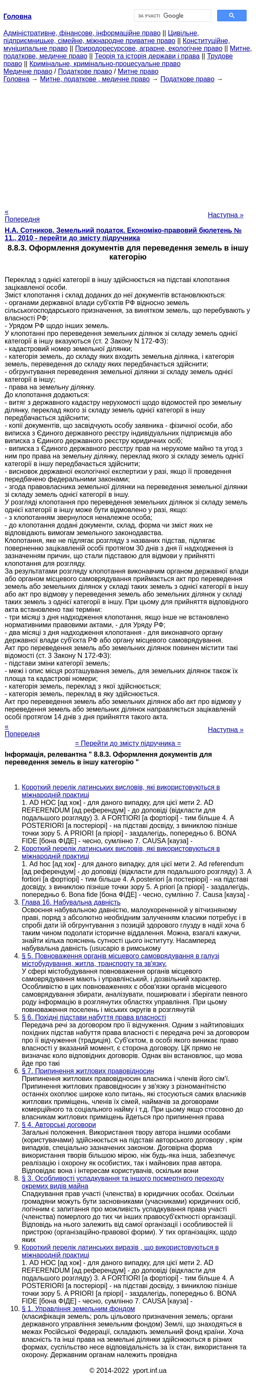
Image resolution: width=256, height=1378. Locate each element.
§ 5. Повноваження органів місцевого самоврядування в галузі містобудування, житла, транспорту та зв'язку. (120, 959)
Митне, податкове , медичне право (95, 79)
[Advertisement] (128, 142)
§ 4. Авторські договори (59, 1124)
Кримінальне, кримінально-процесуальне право (104, 63)
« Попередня (22, 215)
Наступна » (226, 215)
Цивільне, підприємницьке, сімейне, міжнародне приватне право (101, 36)
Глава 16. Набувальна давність (71, 902)
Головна (16, 79)
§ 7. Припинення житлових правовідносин (88, 1071)
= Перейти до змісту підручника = (128, 743)
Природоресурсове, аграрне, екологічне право (148, 48)
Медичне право (27, 71)
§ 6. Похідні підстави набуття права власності (94, 1017)
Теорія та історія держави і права (147, 56)
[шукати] (171, 16)
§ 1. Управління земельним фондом (78, 1308)
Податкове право (85, 71)
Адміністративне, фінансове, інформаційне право (81, 33)
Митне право (138, 71)
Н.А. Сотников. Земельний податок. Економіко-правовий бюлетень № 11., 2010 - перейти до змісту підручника (123, 234)
